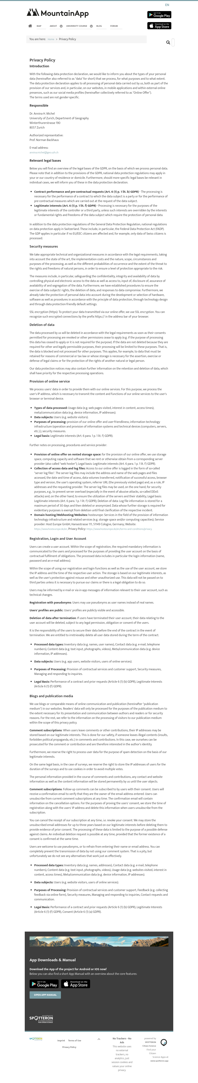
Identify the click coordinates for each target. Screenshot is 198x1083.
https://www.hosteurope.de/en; (53, 529)
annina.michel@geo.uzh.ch (46, 152)
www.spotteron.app (157, 1067)
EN (167, 5)
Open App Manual (48, 1000)
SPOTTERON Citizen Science (149, 1051)
